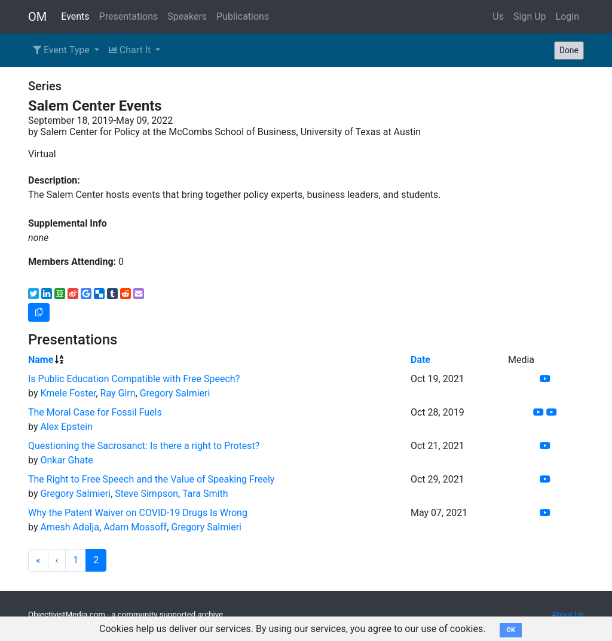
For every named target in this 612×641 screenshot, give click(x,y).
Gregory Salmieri (175, 393)
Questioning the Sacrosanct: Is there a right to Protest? (143, 445)
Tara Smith (205, 493)
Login (567, 16)
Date (420, 359)
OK (510, 630)
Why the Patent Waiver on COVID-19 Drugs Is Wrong (137, 512)
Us (498, 16)
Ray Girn (118, 393)
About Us (568, 614)
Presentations (128, 16)
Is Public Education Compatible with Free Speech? (134, 378)
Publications (242, 16)
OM (37, 17)
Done (569, 50)
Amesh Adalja (69, 527)
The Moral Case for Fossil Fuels (95, 412)
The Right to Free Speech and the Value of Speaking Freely (151, 479)
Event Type (62, 50)
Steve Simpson (146, 493)
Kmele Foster (68, 393)
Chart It (131, 50)
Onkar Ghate (66, 460)
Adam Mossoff (135, 527)
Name (40, 359)
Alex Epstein (66, 426)
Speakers (187, 16)
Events (75, 16)
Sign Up (529, 16)
